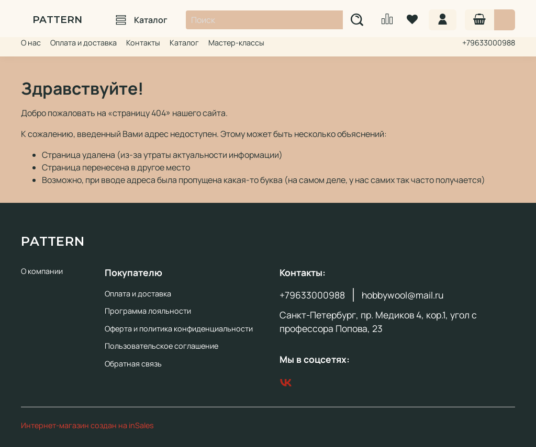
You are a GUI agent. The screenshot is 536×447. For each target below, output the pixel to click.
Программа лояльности (148, 311)
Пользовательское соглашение (161, 346)
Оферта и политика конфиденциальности (179, 329)
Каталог (142, 20)
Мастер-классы (236, 43)
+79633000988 (488, 43)
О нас (31, 43)
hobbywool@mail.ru (402, 295)
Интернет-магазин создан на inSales (87, 425)
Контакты (143, 43)
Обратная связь (133, 364)
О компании (42, 271)
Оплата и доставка (83, 43)
